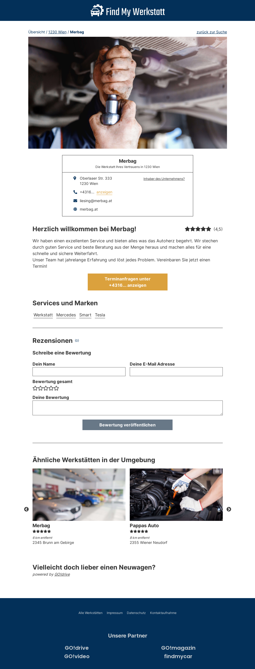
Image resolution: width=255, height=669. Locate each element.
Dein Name (44, 364)
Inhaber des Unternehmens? (164, 179)
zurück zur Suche (212, 32)
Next (228, 509)
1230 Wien (57, 32)
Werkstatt (43, 314)
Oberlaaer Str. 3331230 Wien (96, 181)
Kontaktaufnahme (163, 613)
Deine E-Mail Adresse (152, 364)
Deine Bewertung (51, 397)
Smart (85, 314)
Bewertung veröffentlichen (127, 424)
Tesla (100, 314)
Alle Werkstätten (90, 613)
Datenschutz (136, 613)
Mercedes (66, 314)
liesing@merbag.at (96, 200)
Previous (26, 509)
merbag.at (89, 209)
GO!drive (62, 574)
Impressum (115, 613)
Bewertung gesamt (52, 381)
